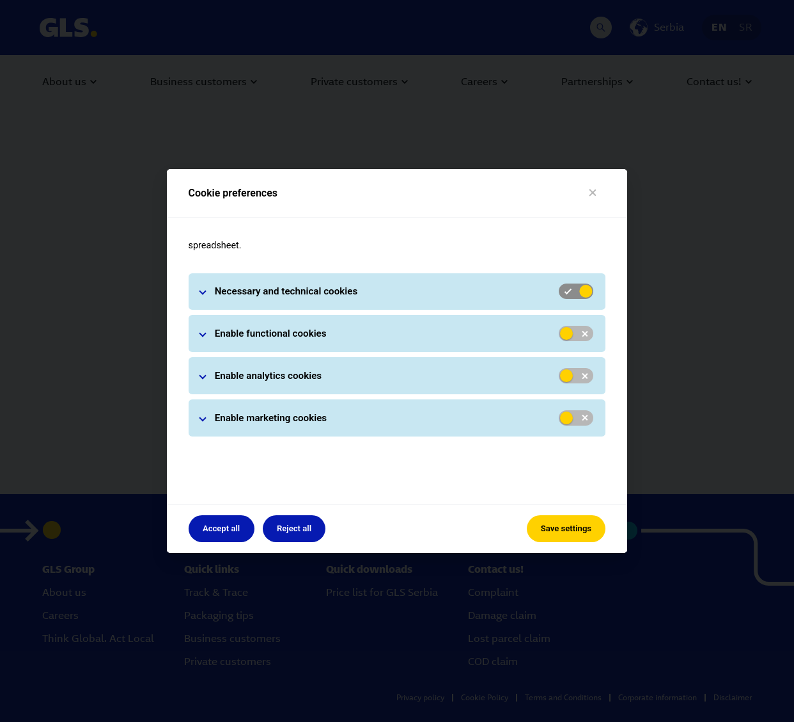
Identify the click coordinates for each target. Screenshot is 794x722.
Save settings (566, 528)
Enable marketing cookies (271, 418)
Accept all (221, 528)
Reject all (294, 528)
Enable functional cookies (271, 333)
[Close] (592, 192)
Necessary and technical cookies (286, 291)
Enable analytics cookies (268, 375)
